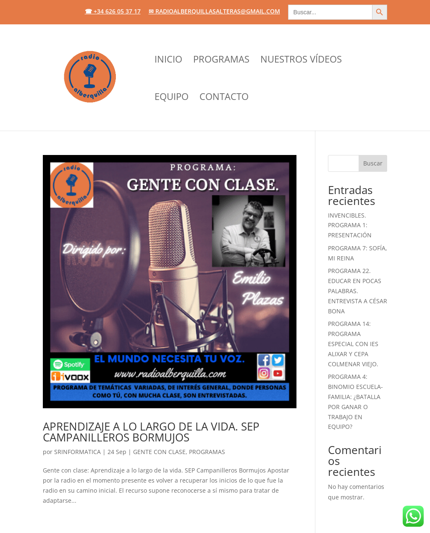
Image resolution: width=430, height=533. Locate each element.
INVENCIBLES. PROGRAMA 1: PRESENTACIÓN (350, 225)
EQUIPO (172, 97)
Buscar (373, 163)
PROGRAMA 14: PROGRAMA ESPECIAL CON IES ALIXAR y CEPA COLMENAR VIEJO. (353, 344)
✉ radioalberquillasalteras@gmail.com (214, 11)
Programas (207, 452)
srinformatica (77, 452)
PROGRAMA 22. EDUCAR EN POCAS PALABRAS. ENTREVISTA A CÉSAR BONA (357, 291)
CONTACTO (224, 97)
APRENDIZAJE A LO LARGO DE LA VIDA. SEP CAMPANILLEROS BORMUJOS (151, 432)
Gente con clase (159, 452)
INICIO (168, 60)
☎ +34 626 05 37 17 (113, 11)
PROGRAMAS (221, 60)
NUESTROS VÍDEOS (301, 60)
